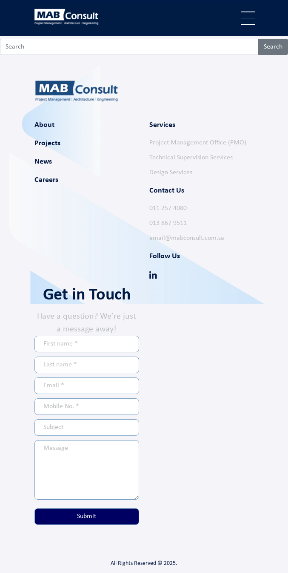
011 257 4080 (168, 208)
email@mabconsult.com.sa (186, 238)
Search (273, 46)
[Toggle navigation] (248, 18)
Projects (47, 143)
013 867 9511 (168, 223)
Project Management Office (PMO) (197, 142)
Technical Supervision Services (191, 157)
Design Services (170, 172)
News (43, 162)
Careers (46, 180)
